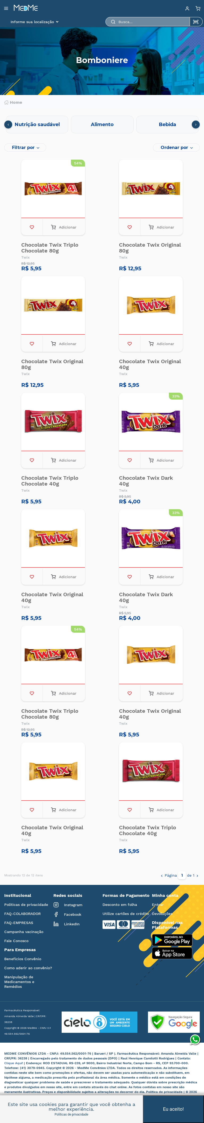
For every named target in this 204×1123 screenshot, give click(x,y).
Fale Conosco (16, 941)
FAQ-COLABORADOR (22, 913)
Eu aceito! (173, 1109)
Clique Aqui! (14, 1063)
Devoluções (162, 913)
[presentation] (8, 125)
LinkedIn (66, 924)
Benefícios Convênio (22, 959)
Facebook (67, 914)
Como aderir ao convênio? (28, 968)
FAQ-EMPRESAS (18, 923)
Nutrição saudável (37, 124)
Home (13, 102)
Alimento (102, 124)
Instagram (67, 904)
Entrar (158, 904)
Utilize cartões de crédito (126, 913)
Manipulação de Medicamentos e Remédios (19, 982)
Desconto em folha (120, 904)
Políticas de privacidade (26, 904)
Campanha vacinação (23, 932)
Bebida (167, 124)
